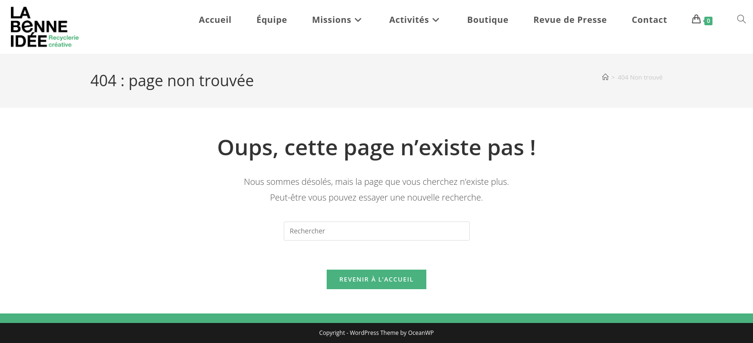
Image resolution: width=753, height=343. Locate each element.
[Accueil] (605, 77)
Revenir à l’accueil (376, 279)
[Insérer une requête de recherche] (377, 231)
